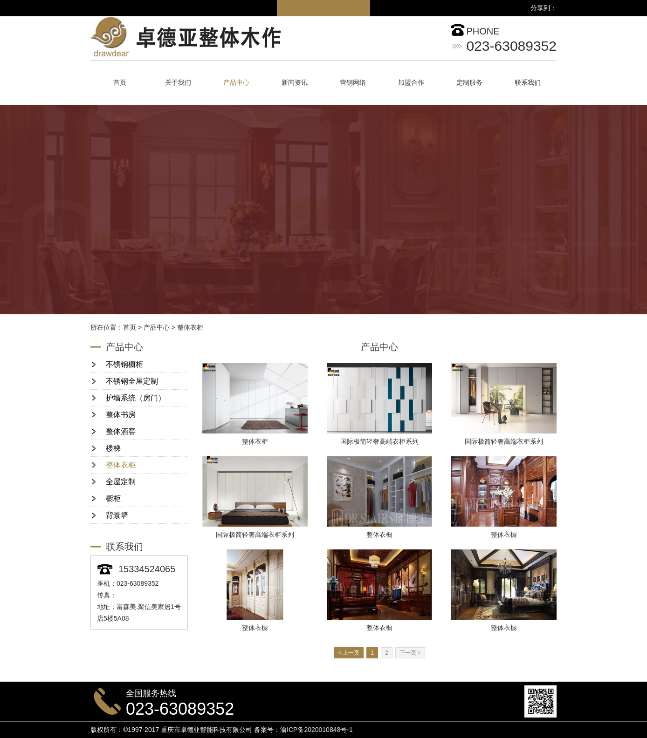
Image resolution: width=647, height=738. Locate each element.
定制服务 (469, 82)
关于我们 (178, 82)
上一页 (348, 653)
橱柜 (113, 498)
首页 (119, 82)
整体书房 (121, 415)
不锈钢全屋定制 (132, 381)
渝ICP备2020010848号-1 (316, 729)
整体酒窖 (121, 431)
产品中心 (236, 82)
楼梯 (113, 448)
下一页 (410, 653)
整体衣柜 (190, 327)
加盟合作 (411, 82)
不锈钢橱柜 (124, 364)
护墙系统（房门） (135, 398)
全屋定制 (121, 482)
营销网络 (353, 82)
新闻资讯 (295, 82)
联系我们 (528, 82)
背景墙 (117, 515)
